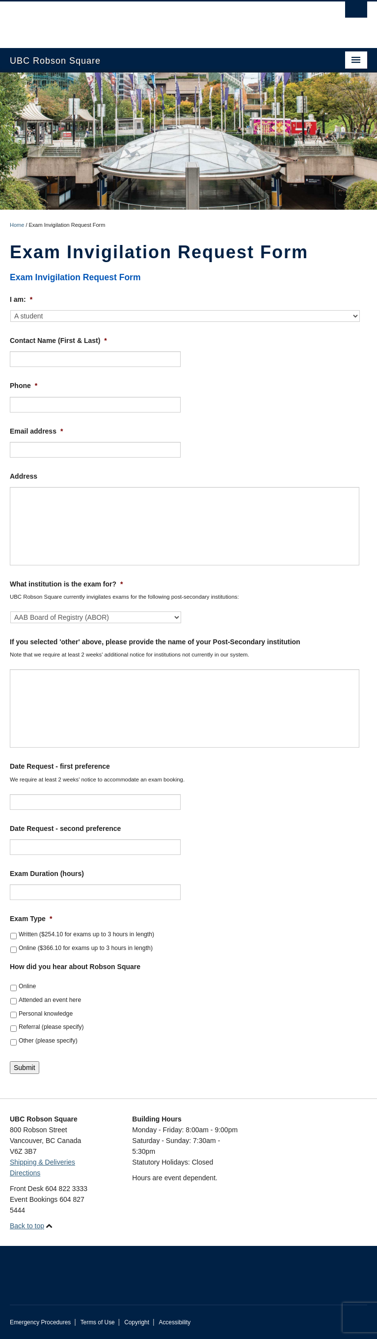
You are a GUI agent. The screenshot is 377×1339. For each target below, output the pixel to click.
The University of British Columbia (162, 20)
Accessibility (174, 1322)
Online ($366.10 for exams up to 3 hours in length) (86, 948)
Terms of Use (98, 1322)
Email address (36, 431)
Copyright (136, 1322)
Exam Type (31, 919)
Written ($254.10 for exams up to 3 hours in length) (86, 934)
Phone (23, 386)
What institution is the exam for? (66, 584)
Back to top (27, 1226)
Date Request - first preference (60, 766)
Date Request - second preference (65, 828)
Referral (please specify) (51, 1026)
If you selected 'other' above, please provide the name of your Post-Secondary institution (155, 642)
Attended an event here (50, 1000)
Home (17, 225)
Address (23, 476)
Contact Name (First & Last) (58, 340)
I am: (21, 299)
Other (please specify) (48, 1040)
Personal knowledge (46, 1013)
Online (27, 986)
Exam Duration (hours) (47, 873)
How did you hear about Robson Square (75, 967)
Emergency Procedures (40, 1322)
